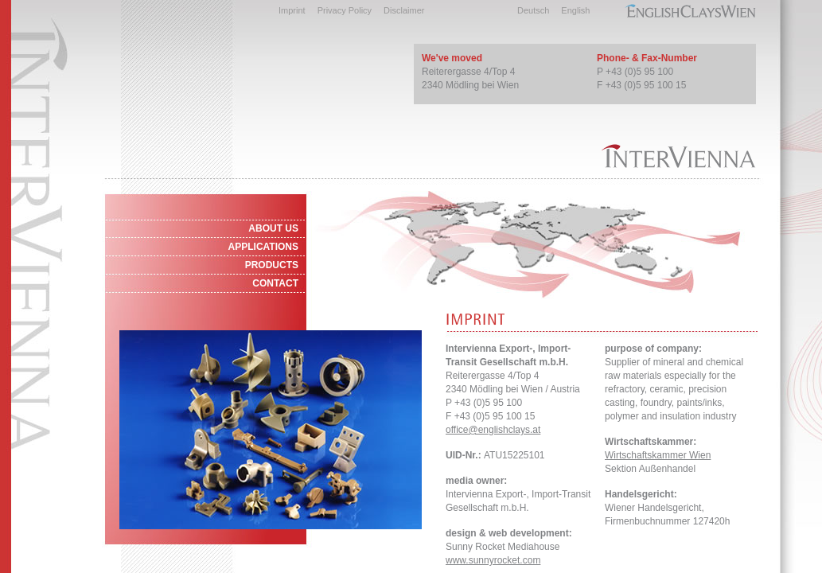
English (575, 10)
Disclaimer (404, 10)
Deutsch (533, 10)
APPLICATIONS (263, 246)
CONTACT (275, 283)
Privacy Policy (345, 10)
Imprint (292, 10)
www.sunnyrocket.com (493, 560)
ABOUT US (273, 228)
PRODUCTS (271, 265)
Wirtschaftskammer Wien (658, 455)
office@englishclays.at (493, 429)
